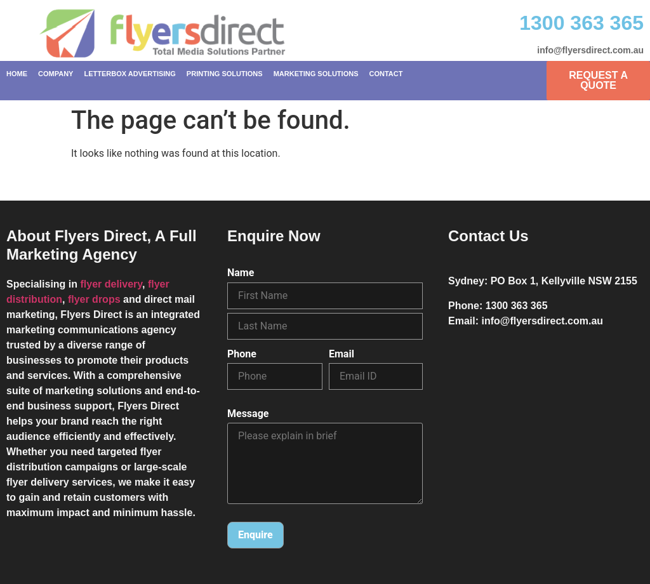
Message (248, 414)
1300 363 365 (581, 22)
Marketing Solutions (316, 73)
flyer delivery (111, 284)
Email (341, 354)
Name (240, 273)
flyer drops (94, 299)
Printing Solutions (225, 73)
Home (16, 73)
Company (55, 73)
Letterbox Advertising (129, 73)
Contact (385, 73)
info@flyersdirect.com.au (590, 50)
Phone (241, 354)
